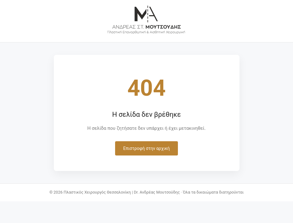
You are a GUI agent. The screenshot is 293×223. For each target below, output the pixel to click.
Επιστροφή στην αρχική (146, 148)
